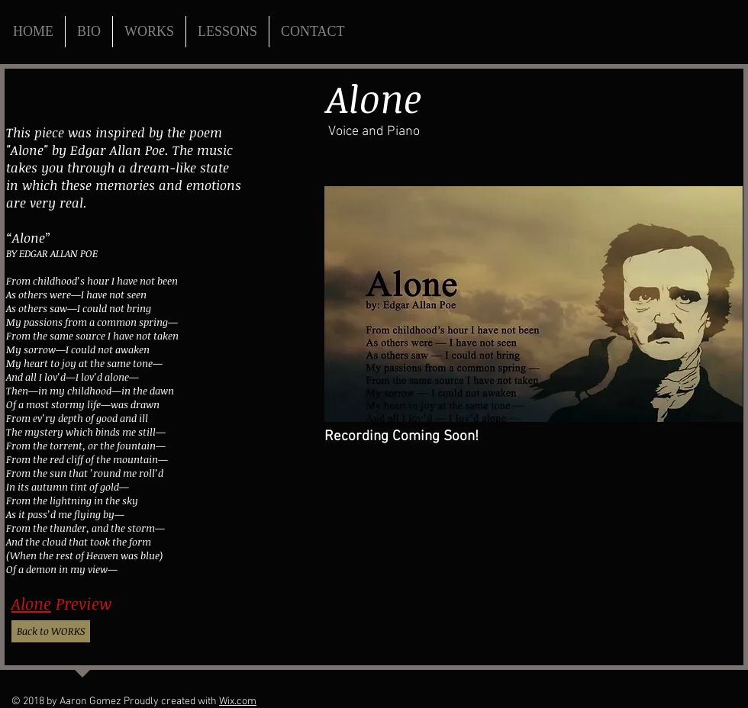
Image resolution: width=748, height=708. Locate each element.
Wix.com (237, 701)
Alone (31, 603)
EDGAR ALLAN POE (58, 253)
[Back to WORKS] (50, 631)
